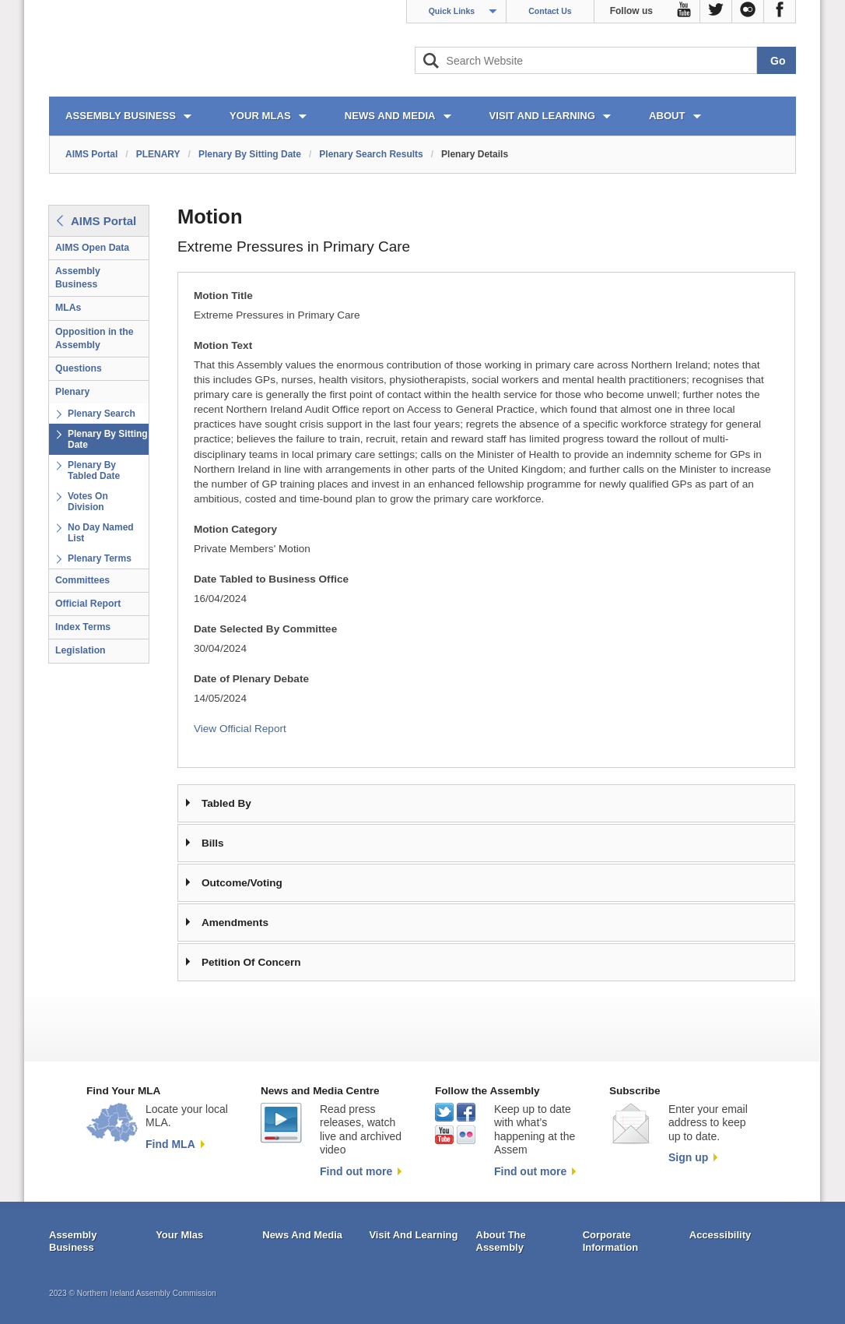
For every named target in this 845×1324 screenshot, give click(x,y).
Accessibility (720, 1235)
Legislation (80, 650)
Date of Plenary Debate (251, 679)
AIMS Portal (91, 154)
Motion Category (235, 529)
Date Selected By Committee (265, 629)
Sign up (688, 1157)
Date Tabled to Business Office (271, 579)
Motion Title (223, 295)
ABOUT (667, 115)
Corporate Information (611, 1241)
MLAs (68, 307)
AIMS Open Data (92, 247)
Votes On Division (88, 501)
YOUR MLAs (260, 115)
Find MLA (170, 1144)
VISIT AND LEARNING (542, 115)
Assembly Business (77, 278)
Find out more (356, 1171)
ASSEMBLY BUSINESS (120, 115)
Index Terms (82, 627)
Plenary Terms (99, 558)
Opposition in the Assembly (94, 338)
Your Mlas (179, 1235)
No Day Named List (101, 533)
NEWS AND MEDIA (390, 115)
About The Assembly (501, 1241)
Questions (78, 368)
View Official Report (240, 728)
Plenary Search (101, 413)
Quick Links (452, 11)
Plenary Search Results (370, 154)
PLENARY (158, 154)
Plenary (72, 391)
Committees (82, 580)
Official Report (88, 603)
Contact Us (549, 11)
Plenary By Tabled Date (94, 470)
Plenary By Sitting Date (249, 154)
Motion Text (223, 345)
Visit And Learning (413, 1235)
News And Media (302, 1235)
